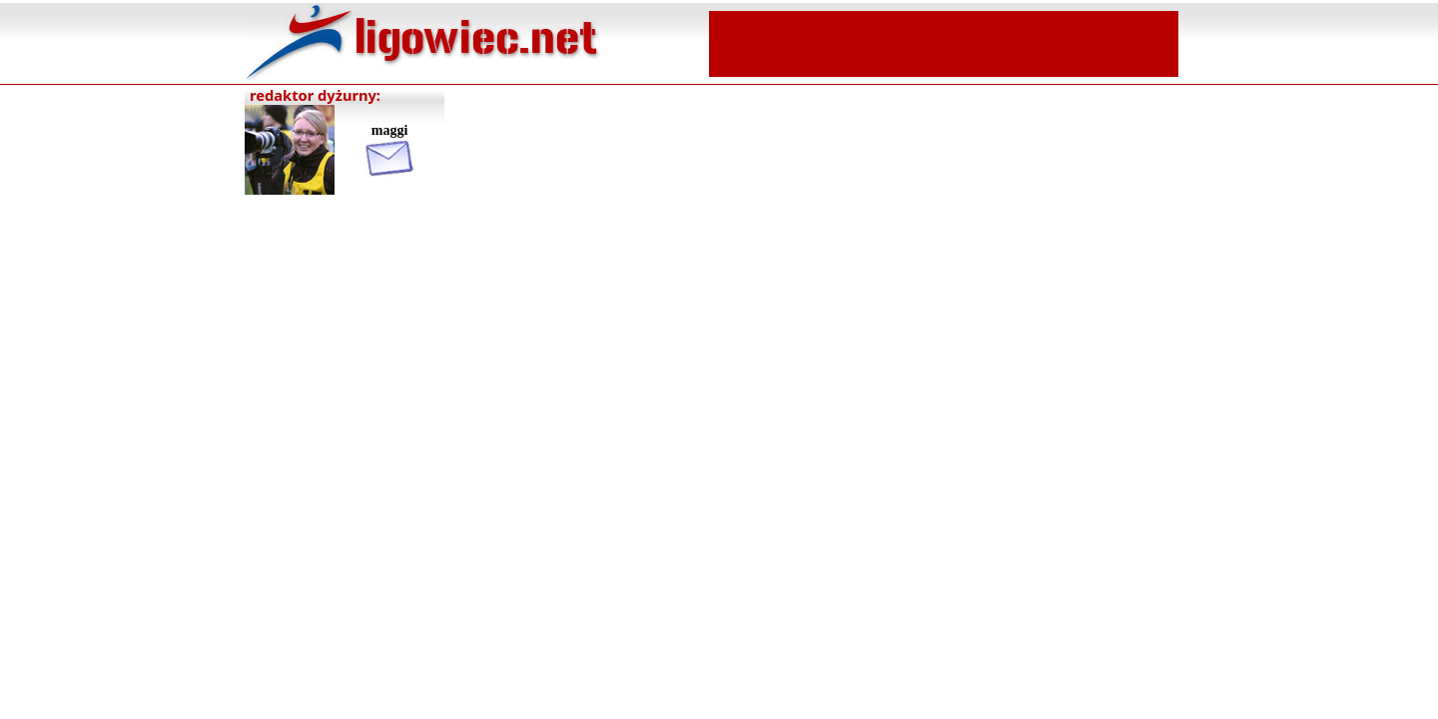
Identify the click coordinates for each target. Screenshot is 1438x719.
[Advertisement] (943, 42)
